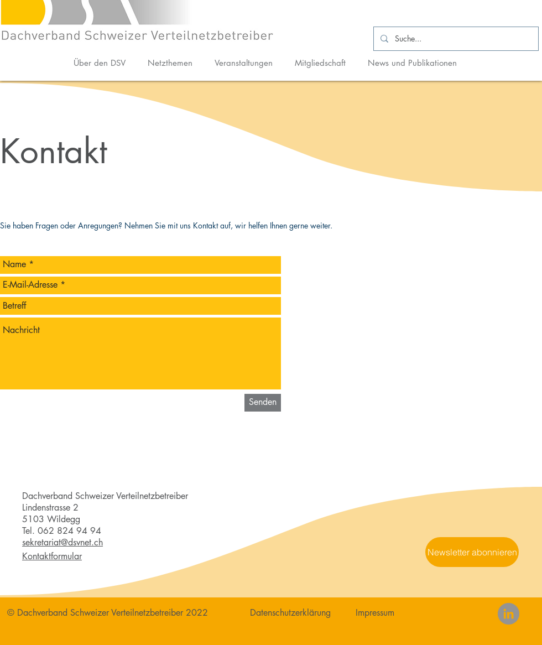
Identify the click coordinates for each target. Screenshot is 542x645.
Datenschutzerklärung (290, 612)
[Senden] (262, 403)
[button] (472, 552)
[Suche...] (455, 38)
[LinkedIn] (508, 614)
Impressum (375, 612)
